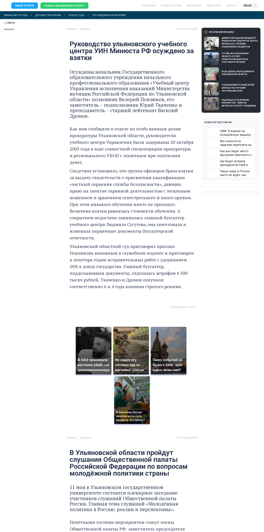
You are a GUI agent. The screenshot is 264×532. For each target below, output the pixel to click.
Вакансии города (16, 15)
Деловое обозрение (50, 15)
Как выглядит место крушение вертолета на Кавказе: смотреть (236, 153)
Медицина (194, 5)
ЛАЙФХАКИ (148, 5)
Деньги (231, 5)
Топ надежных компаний (114, 15)
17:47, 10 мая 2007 (187, 437)
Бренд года (80, 15)
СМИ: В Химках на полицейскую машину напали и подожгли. (235, 133)
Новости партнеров (218, 122)
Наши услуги (24, 5)
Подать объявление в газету (65, 5)
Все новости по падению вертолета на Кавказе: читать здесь (235, 143)
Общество (214, 5)
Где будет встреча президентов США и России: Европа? (234, 163)
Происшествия (171, 5)
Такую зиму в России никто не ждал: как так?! (235, 173)
